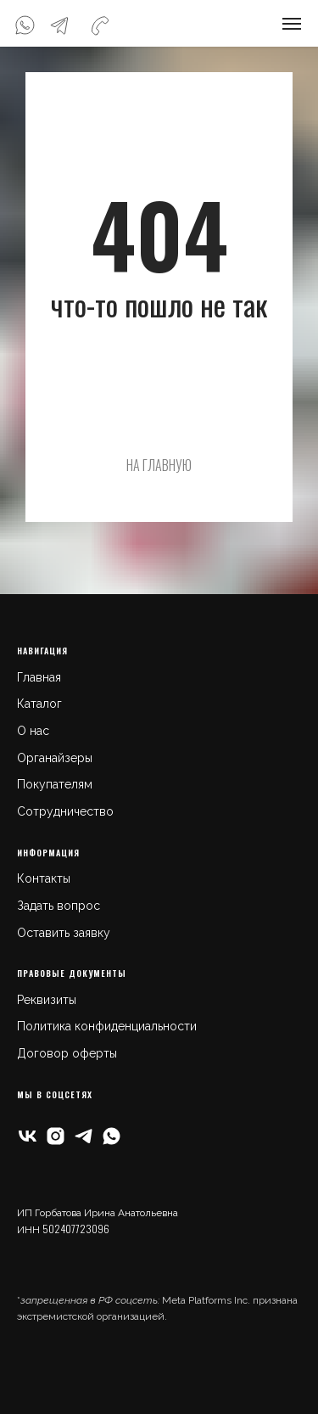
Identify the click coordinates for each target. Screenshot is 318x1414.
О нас (33, 731)
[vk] (27, 1136)
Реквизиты (46, 1000)
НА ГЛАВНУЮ (159, 465)
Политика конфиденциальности (107, 1026)
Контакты (43, 878)
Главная (39, 677)
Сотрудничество (65, 811)
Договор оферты (67, 1053)
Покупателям (54, 784)
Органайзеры (54, 758)
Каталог (39, 703)
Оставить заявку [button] (63, 933)
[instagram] (55, 1136)
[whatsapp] (111, 1136)
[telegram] (83, 1136)
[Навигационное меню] (291, 24)
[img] (24, 25)
